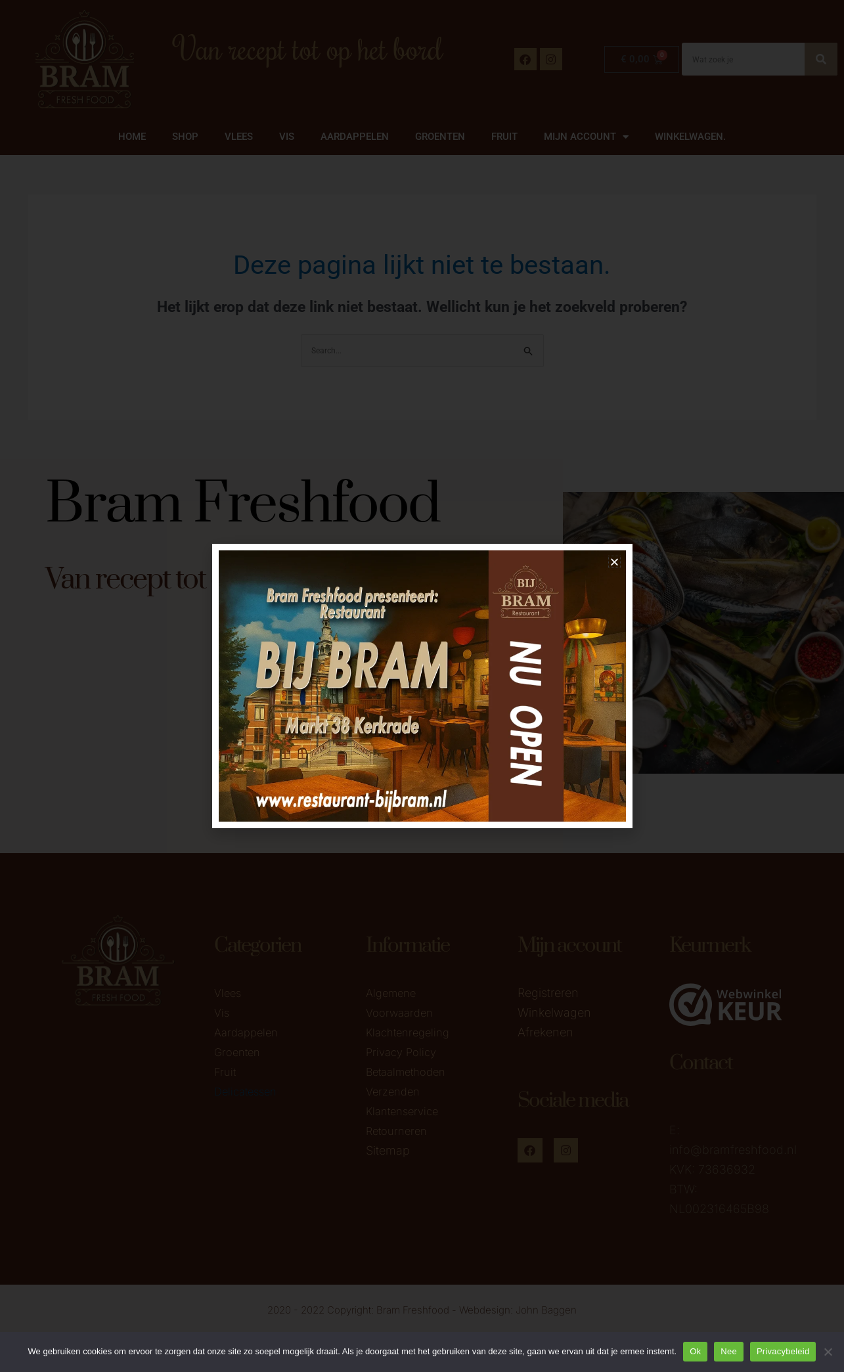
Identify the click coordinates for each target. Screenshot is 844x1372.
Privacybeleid (783, 1351)
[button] (614, 562)
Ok (695, 1351)
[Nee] (827, 1351)
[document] (422, 686)
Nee (729, 1351)
